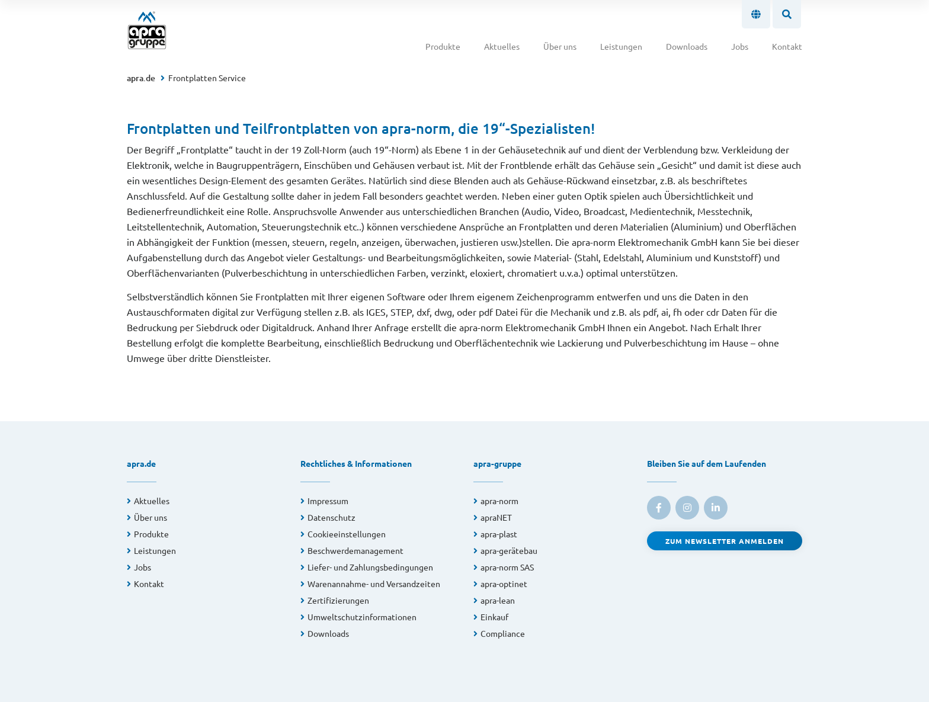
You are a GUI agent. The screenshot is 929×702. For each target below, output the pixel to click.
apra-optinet (503, 583)
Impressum (327, 500)
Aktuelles (502, 46)
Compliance (502, 633)
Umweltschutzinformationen (362, 616)
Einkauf (494, 616)
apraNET (496, 517)
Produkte (442, 46)
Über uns (559, 46)
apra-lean (497, 600)
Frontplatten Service (207, 77)
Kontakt (787, 46)
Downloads (686, 46)
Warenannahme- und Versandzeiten (373, 583)
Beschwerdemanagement (355, 550)
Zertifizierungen (338, 600)
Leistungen (621, 46)
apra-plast (498, 533)
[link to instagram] (687, 508)
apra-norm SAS (507, 567)
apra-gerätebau (508, 550)
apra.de (141, 78)
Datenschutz (331, 517)
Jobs (739, 46)
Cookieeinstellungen (346, 533)
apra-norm (499, 500)
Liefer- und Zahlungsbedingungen (370, 567)
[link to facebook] (659, 508)
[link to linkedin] (716, 508)
